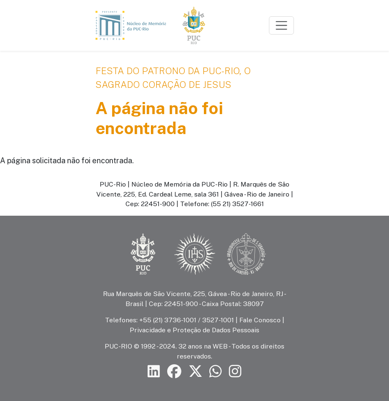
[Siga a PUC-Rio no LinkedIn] (154, 371)
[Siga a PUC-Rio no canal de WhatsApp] (215, 371)
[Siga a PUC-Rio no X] (195, 371)
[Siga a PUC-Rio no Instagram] (235, 371)
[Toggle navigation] (281, 25)
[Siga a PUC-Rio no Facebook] (174, 371)
